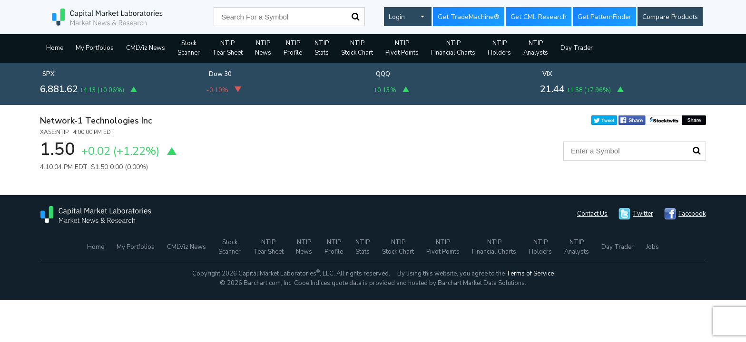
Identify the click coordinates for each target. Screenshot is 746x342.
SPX (48, 74)
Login (397, 16)
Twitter (643, 213)
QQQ (383, 74)
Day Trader (576, 48)
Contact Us (592, 213)
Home (54, 48)
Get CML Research (538, 16)
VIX (547, 74)
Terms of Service (530, 273)
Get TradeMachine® (469, 16)
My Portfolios (95, 48)
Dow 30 (220, 74)
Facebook (692, 213)
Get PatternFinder (604, 16)
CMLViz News (145, 48)
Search (355, 16)
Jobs (652, 247)
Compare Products (670, 16)
